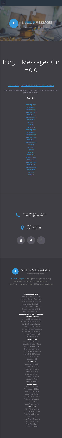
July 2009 (31, 172)
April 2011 (31, 125)
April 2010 (31, 152)
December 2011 (31, 110)
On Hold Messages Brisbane (31, 324)
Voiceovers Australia (32, 364)
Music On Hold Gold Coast (32, 344)
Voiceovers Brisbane (32, 369)
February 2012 (31, 105)
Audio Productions (40, 281)
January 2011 (31, 132)
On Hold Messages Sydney (32, 327)
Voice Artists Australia (32, 387)
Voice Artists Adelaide (32, 399)
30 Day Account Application (43, 284)
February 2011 (31, 130)
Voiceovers (28, 281)
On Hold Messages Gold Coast (31, 322)
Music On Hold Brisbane (32, 347)
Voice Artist (13, 284)
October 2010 (31, 140)
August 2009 (31, 170)
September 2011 (31, 117)
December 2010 (31, 135)
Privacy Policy (45, 279)
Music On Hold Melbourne (32, 352)
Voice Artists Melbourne (32, 397)
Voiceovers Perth (31, 379)
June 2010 (31, 147)
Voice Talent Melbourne (32, 419)
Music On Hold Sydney (31, 349)
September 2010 (31, 142)
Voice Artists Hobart (32, 404)
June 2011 (31, 122)
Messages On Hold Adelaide (31, 309)
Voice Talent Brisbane (32, 414)
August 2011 (31, 120)
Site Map (35, 279)
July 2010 (31, 145)
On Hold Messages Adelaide (31, 332)
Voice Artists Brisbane (32, 392)
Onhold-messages (32, 337)
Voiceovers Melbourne (31, 374)
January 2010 (31, 160)
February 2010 (31, 157)
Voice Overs (18, 281)
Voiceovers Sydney (32, 372)
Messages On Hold (25, 284)
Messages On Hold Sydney (31, 304)
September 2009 (31, 167)
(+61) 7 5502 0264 (39, 214)
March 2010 (31, 155)
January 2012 (31, 107)
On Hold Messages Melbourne (32, 329)
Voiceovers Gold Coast (31, 367)
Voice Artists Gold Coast (32, 389)
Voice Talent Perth (32, 424)
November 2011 (31, 112)
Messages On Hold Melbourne (31, 307)
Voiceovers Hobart (32, 382)
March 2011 (31, 127)
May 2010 (31, 150)
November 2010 (31, 137)
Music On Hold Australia (32, 342)
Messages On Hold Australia (31, 297)
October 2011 (31, 115)
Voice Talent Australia (32, 409)
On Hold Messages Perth (31, 334)
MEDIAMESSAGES (35, 270)
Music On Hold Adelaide (32, 354)
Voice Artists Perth (32, 401)
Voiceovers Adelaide (32, 377)
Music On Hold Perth (32, 357)
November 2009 (31, 162)
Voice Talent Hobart (32, 426)
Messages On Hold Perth (31, 312)
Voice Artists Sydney (32, 394)
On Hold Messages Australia (31, 319)
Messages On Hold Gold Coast (31, 299)
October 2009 (31, 165)
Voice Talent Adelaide (32, 421)
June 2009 (31, 175)
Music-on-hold (32, 359)
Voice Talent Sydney (31, 416)
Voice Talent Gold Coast (32, 411)
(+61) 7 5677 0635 (36, 216)
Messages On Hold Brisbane (31, 302)
